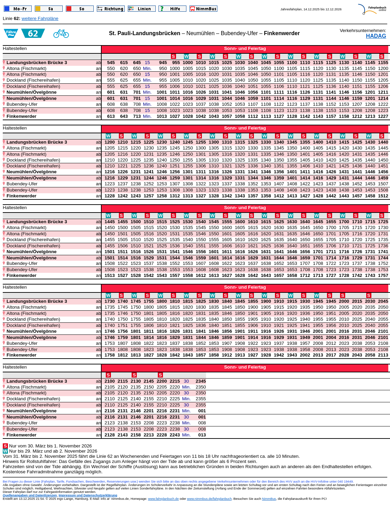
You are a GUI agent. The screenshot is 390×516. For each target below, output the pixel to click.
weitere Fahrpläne (40, 18)
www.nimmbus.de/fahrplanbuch (209, 498)
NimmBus (269, 498)
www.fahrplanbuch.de (163, 498)
